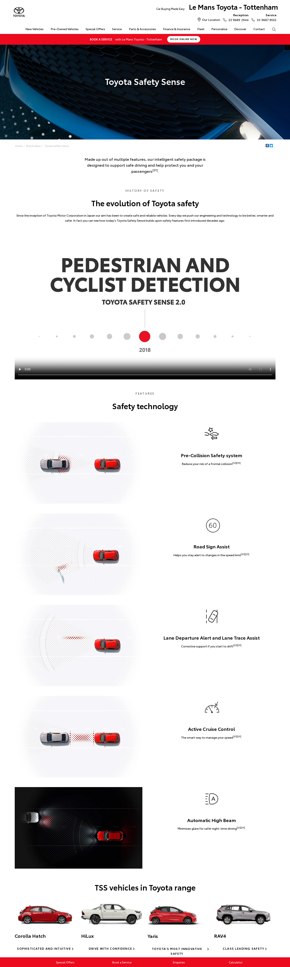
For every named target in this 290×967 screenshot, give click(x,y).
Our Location (211, 19)
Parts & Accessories (142, 29)
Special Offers (95, 29)
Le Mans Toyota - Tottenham (217, 7)
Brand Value (33, 145)
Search (272, 29)
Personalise (219, 29)
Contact (259, 29)
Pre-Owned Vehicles (65, 29)
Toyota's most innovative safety (177, 951)
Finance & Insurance (176, 29)
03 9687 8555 (265, 17)
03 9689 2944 (238, 17)
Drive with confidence (110, 948)
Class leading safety (243, 948)
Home (15, 28)
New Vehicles (34, 29)
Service (117, 29)
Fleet (200, 29)
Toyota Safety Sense (56, 145)
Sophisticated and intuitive (44, 948)
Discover (240, 29)
